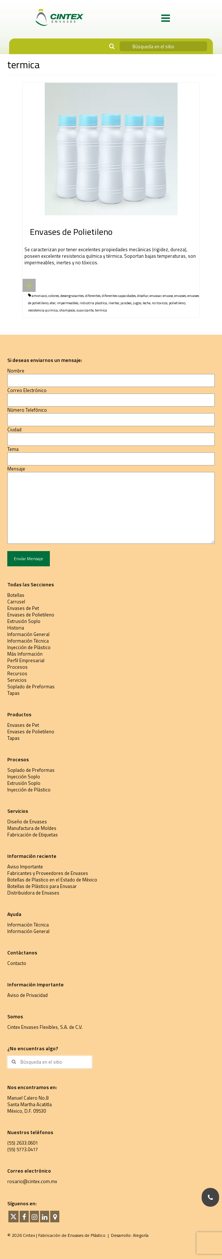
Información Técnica (28, 640)
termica (101, 310)
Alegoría (140, 1235)
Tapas (13, 693)
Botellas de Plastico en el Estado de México (52, 879)
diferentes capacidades (119, 295)
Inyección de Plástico (29, 647)
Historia (15, 627)
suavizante (85, 310)
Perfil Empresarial (25, 660)
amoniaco (39, 295)
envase (168, 295)
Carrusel (16, 601)
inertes (113, 303)
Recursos (17, 673)
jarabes (125, 303)
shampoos (67, 310)
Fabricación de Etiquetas (32, 834)
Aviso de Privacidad (27, 995)
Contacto (16, 963)
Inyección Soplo (23, 776)
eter (52, 303)
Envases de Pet (23, 608)
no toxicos (159, 303)
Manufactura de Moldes (31, 828)
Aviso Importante (25, 866)
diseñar (142, 295)
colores (53, 295)
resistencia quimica (43, 310)
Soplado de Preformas (31, 686)
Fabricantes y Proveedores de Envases (47, 873)
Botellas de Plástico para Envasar (42, 886)
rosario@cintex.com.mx (32, 1181)
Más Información (25, 653)
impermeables (67, 303)
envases (180, 295)
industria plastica (93, 303)
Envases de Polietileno (30, 614)
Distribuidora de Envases (33, 892)
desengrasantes (72, 295)
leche (146, 303)
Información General (28, 634)
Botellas (15, 595)
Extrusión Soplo (23, 621)
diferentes (92, 295)
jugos (137, 303)
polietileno (177, 303)
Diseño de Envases (27, 821)
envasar (155, 295)
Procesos (17, 667)
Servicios (17, 680)
